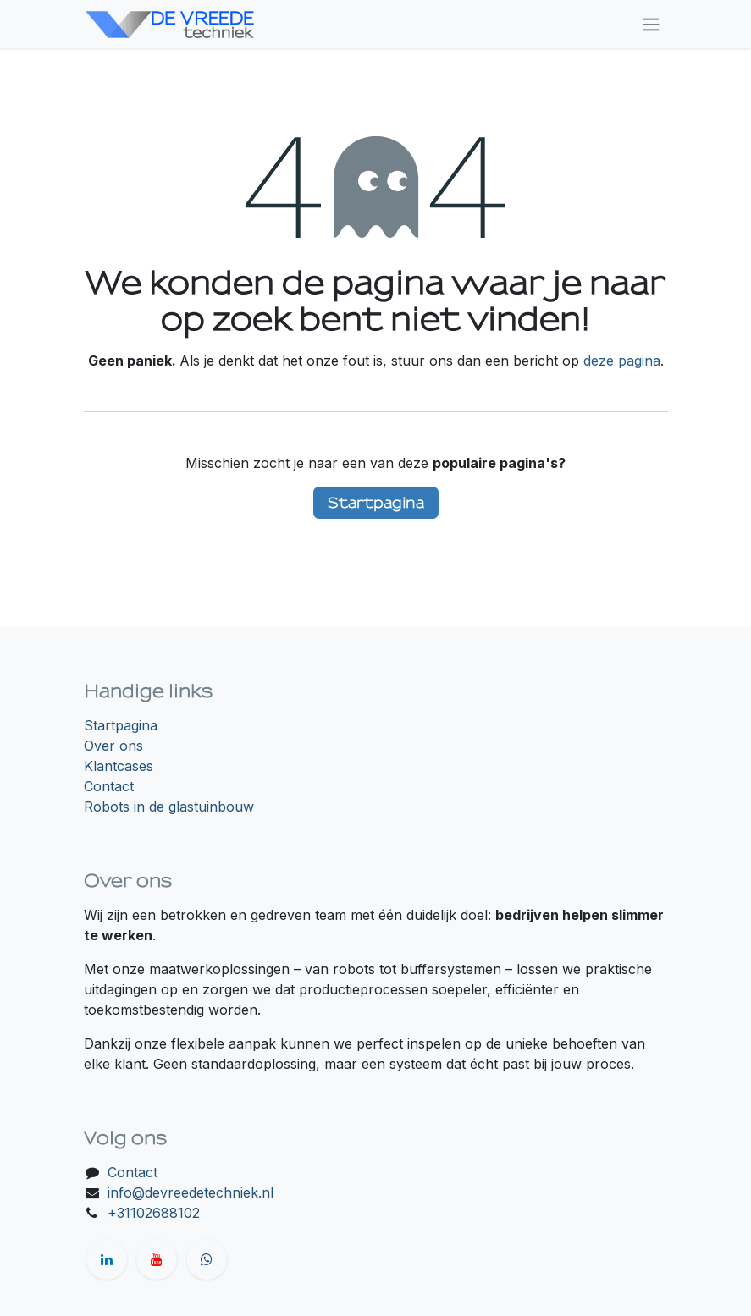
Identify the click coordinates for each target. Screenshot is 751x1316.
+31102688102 (154, 1212)
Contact (109, 786)
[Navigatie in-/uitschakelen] (651, 24)
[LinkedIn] (106, 1259)
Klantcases (118, 765)
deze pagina (621, 360)
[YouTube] (156, 1259)
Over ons (113, 745)
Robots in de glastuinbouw (169, 806)
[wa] (206, 1259)
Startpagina (376, 502)
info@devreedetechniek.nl (190, 1192)
